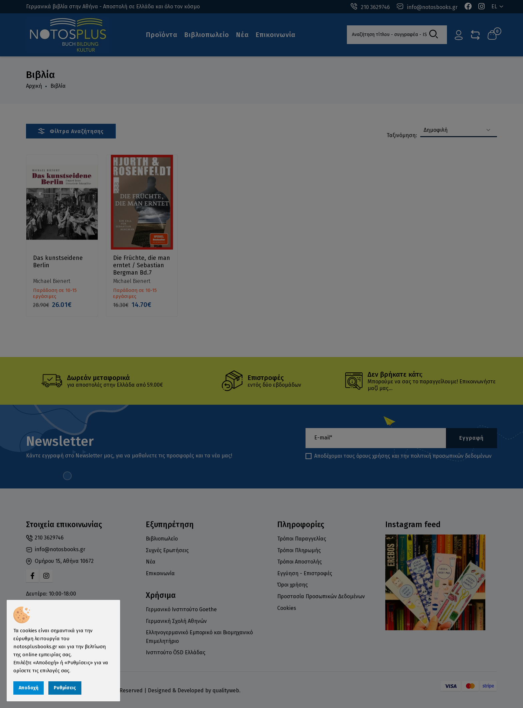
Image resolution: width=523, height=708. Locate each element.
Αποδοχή (28, 688)
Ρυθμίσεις (65, 688)
